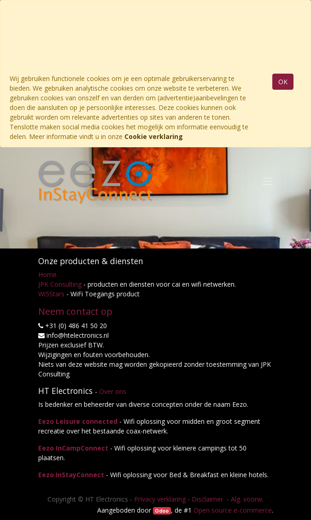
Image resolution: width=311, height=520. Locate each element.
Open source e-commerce (233, 510)
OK (283, 81)
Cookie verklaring (153, 136)
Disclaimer (208, 499)
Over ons (112, 391)
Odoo (162, 511)
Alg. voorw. (247, 499)
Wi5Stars (51, 293)
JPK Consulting (60, 284)
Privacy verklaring (160, 499)
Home (47, 274)
